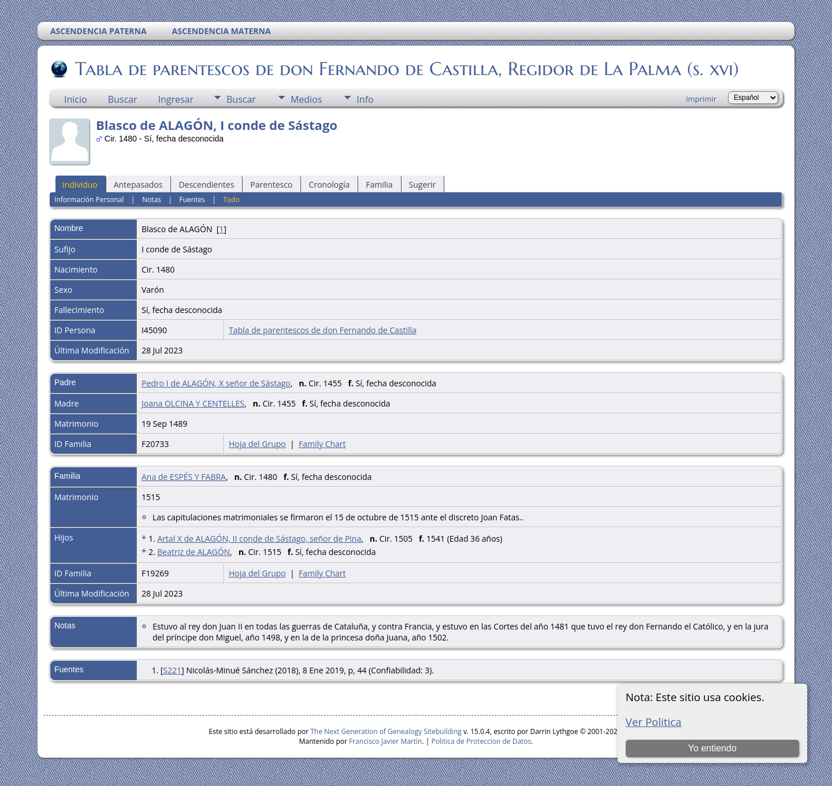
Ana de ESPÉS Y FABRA (184, 476)
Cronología (329, 184)
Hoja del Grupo (257, 443)
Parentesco (271, 184)
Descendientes (206, 184)
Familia (379, 184)
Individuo (80, 184)
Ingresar (176, 99)
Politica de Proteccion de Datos (481, 741)
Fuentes (192, 199)
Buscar (123, 99)
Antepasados (138, 184)
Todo (231, 199)
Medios (306, 99)
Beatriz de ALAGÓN (193, 551)
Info (364, 99)
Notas (151, 199)
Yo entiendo (712, 748)
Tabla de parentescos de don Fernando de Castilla (323, 330)
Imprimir (701, 99)
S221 (172, 670)
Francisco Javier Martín (385, 741)
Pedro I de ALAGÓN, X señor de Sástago (216, 383)
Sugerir (422, 184)
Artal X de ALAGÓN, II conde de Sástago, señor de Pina (259, 538)
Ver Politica (654, 721)
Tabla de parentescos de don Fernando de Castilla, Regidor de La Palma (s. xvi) (406, 68)
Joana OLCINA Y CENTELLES (193, 403)
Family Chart (322, 443)
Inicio (75, 99)
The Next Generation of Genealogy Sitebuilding (386, 731)
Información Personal (89, 199)
